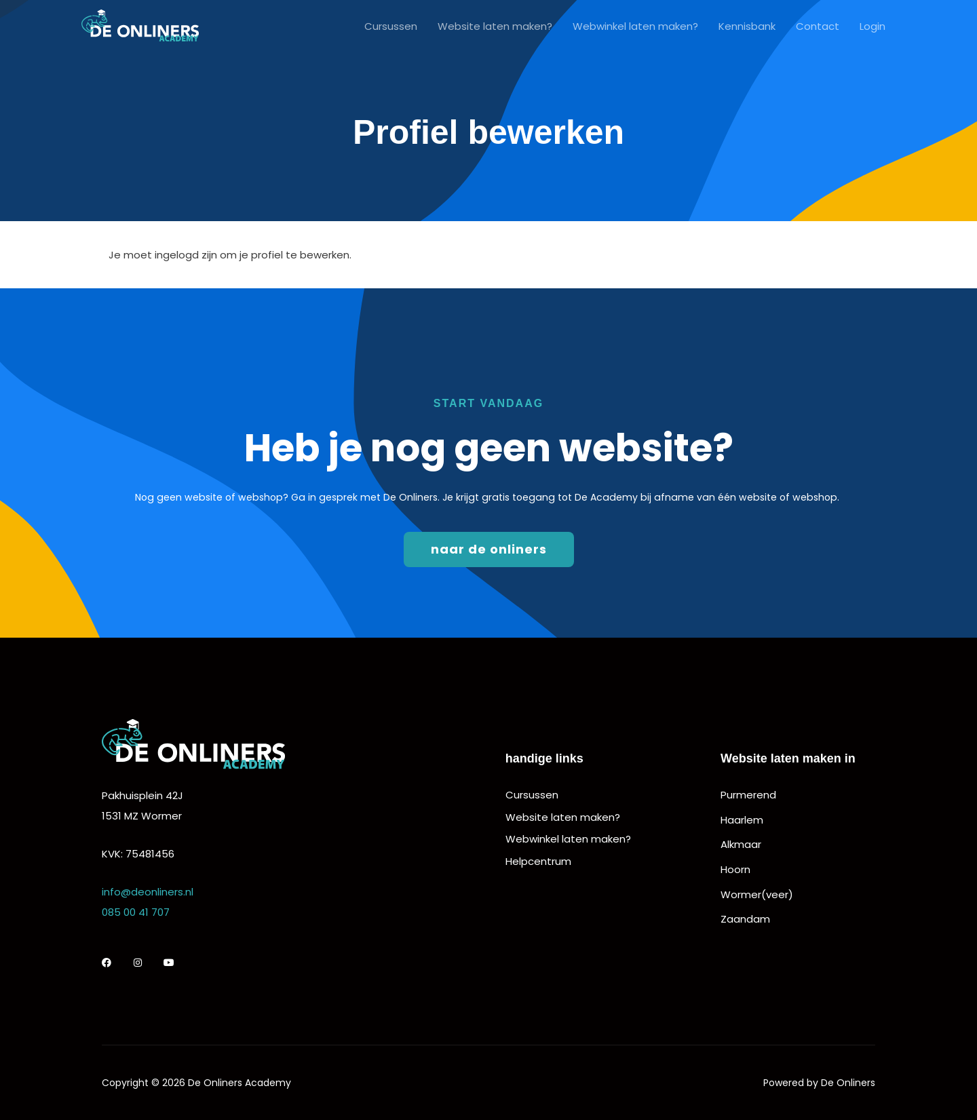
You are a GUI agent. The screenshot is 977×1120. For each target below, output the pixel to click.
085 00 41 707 (136, 912)
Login (872, 27)
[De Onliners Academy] (140, 26)
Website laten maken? (495, 27)
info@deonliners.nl (147, 892)
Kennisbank (747, 27)
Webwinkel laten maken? (635, 27)
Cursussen (390, 27)
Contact (817, 27)
